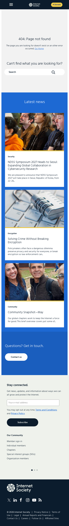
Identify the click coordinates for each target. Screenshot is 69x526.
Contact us (16, 357)
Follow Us (36, 518)
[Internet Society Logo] (20, 488)
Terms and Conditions (46, 410)
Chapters (11, 450)
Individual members (16, 446)
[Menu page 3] (37, 470)
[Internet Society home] (34, 5)
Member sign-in (14, 441)
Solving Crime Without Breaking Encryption (34, 225)
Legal (16, 515)
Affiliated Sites (52, 518)
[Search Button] (53, 72)
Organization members (18, 459)
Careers (24, 518)
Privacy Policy (18, 413)
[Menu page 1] (32, 470)
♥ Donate (57, 4)
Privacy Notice (41, 512)
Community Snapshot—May (34, 295)
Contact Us (12, 518)
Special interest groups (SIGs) (21, 454)
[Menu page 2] (34, 470)
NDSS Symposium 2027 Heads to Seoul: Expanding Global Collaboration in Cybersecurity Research (34, 150)
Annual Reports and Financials (37, 515)
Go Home (39, 49)
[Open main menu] (11, 4)
